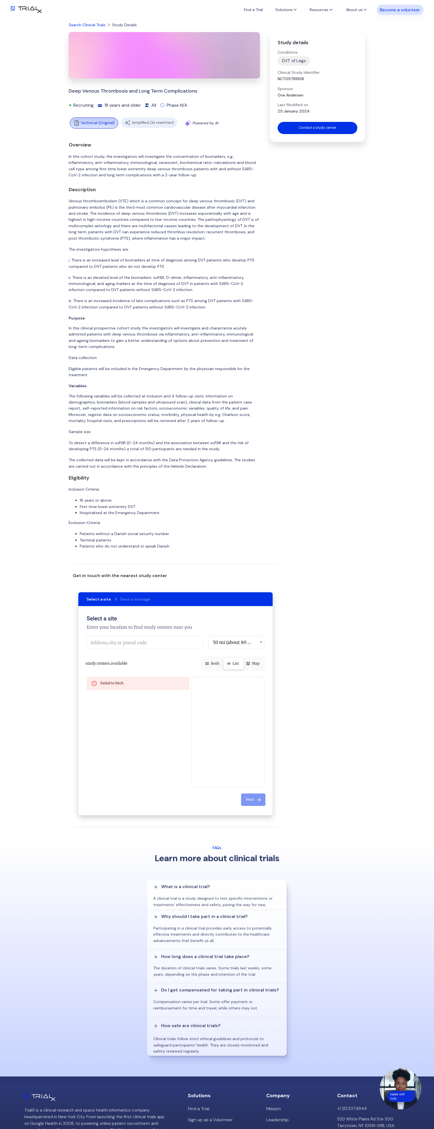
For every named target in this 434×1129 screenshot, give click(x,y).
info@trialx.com (352, 1036)
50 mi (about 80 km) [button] (234, 642)
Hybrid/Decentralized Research (218, 1040)
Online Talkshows (204, 1050)
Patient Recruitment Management (221, 1029)
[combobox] (145, 642)
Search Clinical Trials (87, 24)
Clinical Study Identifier (299, 72)
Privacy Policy (279, 1061)
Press (271, 1040)
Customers (277, 1029)
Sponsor (285, 88)
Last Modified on (293, 104)
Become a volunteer (400, 9)
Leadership (276, 1019)
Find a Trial (253, 9)
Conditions (288, 52)
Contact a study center (317, 128)
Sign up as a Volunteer (209, 1019)
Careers (273, 1050)
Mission (273, 1008)
